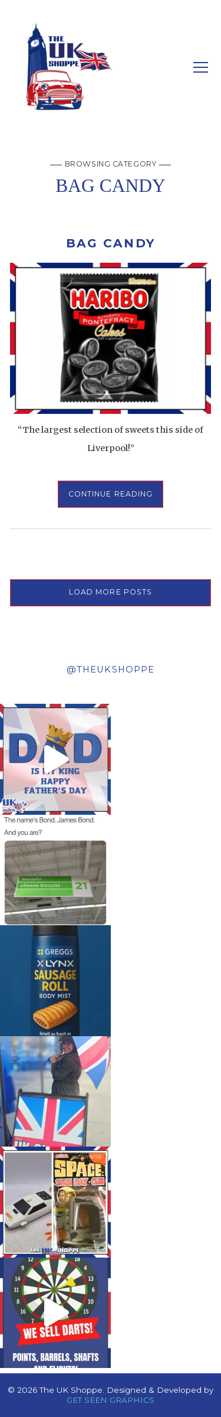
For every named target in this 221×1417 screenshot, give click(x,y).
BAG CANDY (110, 243)
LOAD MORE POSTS (111, 591)
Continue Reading (110, 493)
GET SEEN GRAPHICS (110, 1400)
